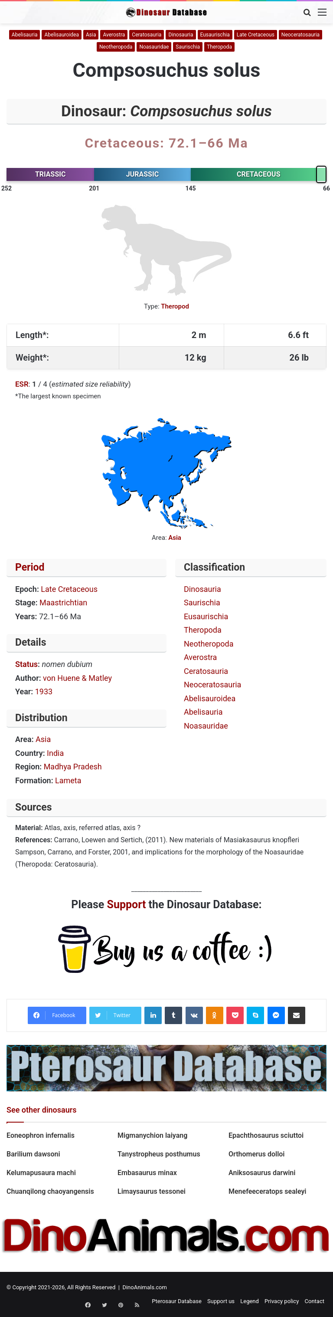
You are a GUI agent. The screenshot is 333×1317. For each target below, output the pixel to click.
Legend (249, 1301)
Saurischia (188, 47)
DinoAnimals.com (144, 1287)
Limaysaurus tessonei (152, 1191)
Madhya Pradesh (73, 766)
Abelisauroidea (61, 35)
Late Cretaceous (255, 35)
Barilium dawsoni (33, 1154)
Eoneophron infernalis (41, 1135)
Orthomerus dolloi (257, 1154)
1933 (43, 691)
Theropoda (219, 47)
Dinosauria (180, 35)
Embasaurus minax (147, 1173)
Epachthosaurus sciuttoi (266, 1135)
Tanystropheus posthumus (159, 1154)
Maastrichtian (63, 602)
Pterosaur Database (177, 1301)
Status (26, 664)
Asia (91, 35)
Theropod (175, 306)
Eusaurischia (215, 35)
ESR (22, 384)
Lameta (68, 780)
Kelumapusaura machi (41, 1173)
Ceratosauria (146, 35)
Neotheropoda (115, 47)
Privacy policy (281, 1301)
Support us (221, 1301)
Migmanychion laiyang (152, 1135)
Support (126, 904)
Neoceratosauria (300, 35)
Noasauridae (154, 47)
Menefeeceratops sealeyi (268, 1191)
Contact (314, 1301)
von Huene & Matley (77, 678)
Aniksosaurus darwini (262, 1173)
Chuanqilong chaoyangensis (50, 1191)
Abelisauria (25, 35)
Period (30, 567)
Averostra (114, 35)
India (55, 753)
